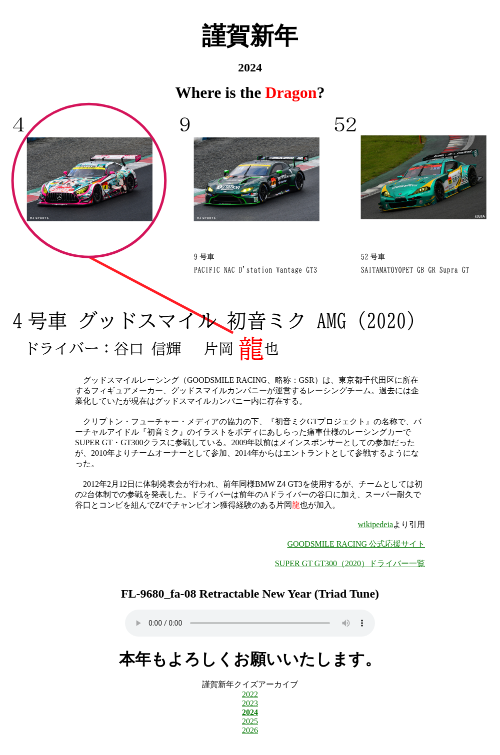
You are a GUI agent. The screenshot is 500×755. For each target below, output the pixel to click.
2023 (250, 703)
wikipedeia (375, 524)
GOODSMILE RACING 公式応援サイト (356, 544)
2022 (250, 694)
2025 (250, 721)
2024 (250, 712)
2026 (250, 730)
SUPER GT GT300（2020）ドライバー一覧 (350, 563)
